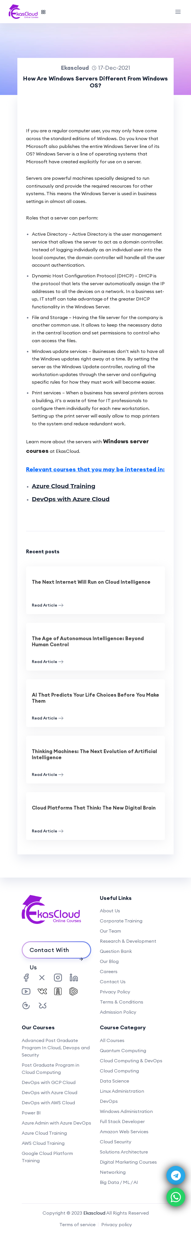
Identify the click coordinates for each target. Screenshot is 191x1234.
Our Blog (109, 961)
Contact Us (113, 981)
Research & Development (128, 941)
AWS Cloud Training (43, 1143)
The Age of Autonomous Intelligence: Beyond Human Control (88, 641)
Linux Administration (122, 1091)
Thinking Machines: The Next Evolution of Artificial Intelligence (94, 754)
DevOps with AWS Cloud (48, 1102)
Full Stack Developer (122, 1121)
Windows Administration (126, 1111)
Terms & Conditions (121, 1002)
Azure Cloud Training (63, 486)
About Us (110, 910)
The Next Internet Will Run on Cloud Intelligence (91, 582)
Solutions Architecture (124, 1152)
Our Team (110, 931)
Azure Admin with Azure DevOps (56, 1123)
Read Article (47, 605)
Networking (113, 1172)
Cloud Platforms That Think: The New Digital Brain (94, 808)
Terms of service (77, 1224)
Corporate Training (121, 921)
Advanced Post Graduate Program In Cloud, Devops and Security (56, 1047)
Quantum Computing (123, 1050)
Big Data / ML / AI (119, 1182)
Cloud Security (115, 1142)
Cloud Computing (119, 1071)
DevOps (109, 1101)
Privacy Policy (115, 992)
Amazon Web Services (124, 1131)
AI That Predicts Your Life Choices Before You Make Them (95, 698)
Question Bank (116, 951)
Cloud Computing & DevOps (131, 1060)
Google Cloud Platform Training (47, 1156)
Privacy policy (116, 1224)
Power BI (31, 1113)
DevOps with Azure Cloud (71, 499)
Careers (108, 971)
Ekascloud (94, 1213)
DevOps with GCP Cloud (49, 1082)
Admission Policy (118, 1012)
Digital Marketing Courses (128, 1162)
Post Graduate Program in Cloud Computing (50, 1068)
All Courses (112, 1040)
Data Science (114, 1081)
